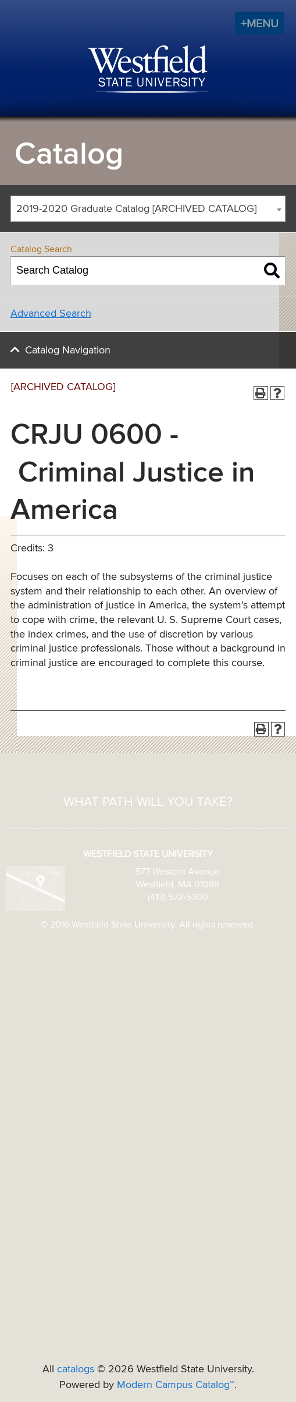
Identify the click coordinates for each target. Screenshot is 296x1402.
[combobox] (148, 209)
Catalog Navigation (67, 350)
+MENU (260, 24)
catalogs (75, 1369)
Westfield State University (148, 70)
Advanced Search (50, 314)
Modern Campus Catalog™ (175, 1385)
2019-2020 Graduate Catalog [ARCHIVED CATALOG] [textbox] (136, 209)
